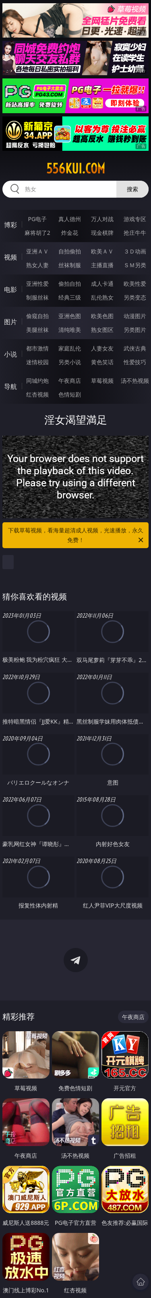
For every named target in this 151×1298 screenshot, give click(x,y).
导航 (10, 386)
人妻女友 (102, 348)
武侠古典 (135, 348)
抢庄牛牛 (135, 232)
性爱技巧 (135, 362)
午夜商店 (69, 380)
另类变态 (135, 297)
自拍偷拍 (69, 251)
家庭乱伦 (69, 348)
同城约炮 (37, 380)
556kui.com (75, 168)
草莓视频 (102, 380)
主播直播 (102, 265)
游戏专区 (135, 219)
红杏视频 (37, 394)
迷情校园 (37, 362)
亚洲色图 (69, 316)
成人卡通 (102, 283)
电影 (10, 289)
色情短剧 (69, 394)
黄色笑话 (102, 362)
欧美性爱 (135, 283)
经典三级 (69, 297)
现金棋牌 (102, 232)
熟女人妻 (37, 265)
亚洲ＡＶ (37, 251)
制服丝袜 (37, 297)
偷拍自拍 (69, 283)
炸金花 (69, 232)
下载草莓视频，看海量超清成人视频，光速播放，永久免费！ (76, 535)
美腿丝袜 (37, 329)
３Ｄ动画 (135, 251)
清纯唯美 (69, 329)
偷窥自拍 (37, 316)
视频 (10, 257)
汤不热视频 (135, 380)
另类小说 (69, 362)
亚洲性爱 (37, 283)
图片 (10, 321)
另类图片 (135, 329)
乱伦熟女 (102, 297)
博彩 (10, 224)
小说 (10, 354)
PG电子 (37, 219)
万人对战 (102, 219)
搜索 (132, 189)
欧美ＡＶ (102, 251)
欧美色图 (102, 316)
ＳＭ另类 (135, 265)
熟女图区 (102, 329)
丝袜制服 (69, 265)
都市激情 (37, 348)
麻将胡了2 (37, 232)
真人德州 (69, 219)
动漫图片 (135, 316)
